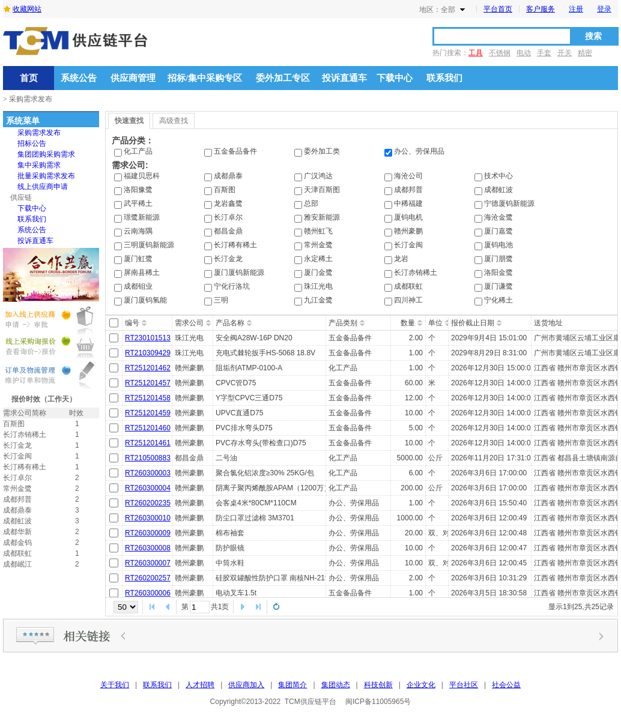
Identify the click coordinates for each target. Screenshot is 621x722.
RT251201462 (148, 368)
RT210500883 (148, 458)
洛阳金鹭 (498, 272)
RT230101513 (148, 338)
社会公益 (506, 685)
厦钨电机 (408, 217)
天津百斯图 (322, 189)
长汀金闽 (408, 245)
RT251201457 (148, 383)
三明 (221, 300)
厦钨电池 (498, 245)
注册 (576, 9)
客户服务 (540, 9)
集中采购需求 (39, 165)
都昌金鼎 (228, 231)
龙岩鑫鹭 (228, 203)
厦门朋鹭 (498, 258)
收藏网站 (27, 9)
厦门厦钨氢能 (145, 300)
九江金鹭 (318, 300)
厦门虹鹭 (138, 258)
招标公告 (31, 143)
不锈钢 (499, 53)
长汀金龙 (228, 258)
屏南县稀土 (142, 272)
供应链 (21, 197)
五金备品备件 (235, 151)
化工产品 (138, 151)
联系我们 (444, 78)
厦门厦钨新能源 (239, 272)
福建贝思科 (142, 176)
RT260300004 (148, 488)
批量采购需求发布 (46, 176)
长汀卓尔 (228, 217)
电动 (523, 53)
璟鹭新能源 (142, 217)
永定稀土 (318, 258)
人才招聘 (200, 685)
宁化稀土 (498, 300)
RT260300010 (148, 518)
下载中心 (395, 78)
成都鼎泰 (228, 176)
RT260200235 (148, 503)
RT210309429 (148, 353)
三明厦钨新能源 (149, 245)
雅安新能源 (322, 217)
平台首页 (497, 9)
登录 (604, 9)
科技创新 (378, 685)
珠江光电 (318, 286)
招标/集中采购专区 (205, 78)
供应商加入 (246, 685)
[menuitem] (39, 132)
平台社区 (463, 685)
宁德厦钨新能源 (509, 203)
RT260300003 (148, 473)
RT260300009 (148, 533)
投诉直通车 (344, 78)
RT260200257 (148, 578)
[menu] (39, 186)
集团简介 (292, 685)
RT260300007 (148, 563)
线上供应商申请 (42, 186)
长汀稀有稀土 (235, 245)
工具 (475, 53)
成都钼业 (138, 286)
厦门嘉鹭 (498, 231)
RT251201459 (148, 413)
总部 (311, 203)
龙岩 (401, 258)
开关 (564, 53)
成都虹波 (498, 189)
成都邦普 (408, 189)
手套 (544, 53)
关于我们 (114, 685)
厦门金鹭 (318, 272)
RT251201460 (148, 428)
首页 (29, 78)
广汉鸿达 (318, 176)
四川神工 (408, 300)
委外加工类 (322, 151)
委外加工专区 (283, 78)
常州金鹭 (318, 245)
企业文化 (421, 685)
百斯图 (224, 189)
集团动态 (335, 685)
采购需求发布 (39, 132)
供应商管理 (133, 78)
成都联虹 (408, 286)
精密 (585, 53)
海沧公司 (408, 176)
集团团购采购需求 (46, 154)
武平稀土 (138, 203)
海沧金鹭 (498, 217)
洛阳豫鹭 (138, 189)
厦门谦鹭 (498, 286)
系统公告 (79, 78)
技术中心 (498, 176)
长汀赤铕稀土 (415, 272)
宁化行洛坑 (232, 286)
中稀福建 (408, 203)
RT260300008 (148, 548)
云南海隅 (138, 231)
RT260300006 (148, 593)
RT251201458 (148, 398)
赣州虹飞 (318, 231)
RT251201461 (148, 443)
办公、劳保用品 (419, 151)
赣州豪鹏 (408, 231)
